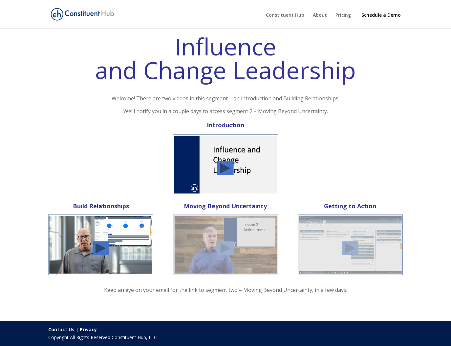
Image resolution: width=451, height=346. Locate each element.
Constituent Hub (285, 15)
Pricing (343, 15)
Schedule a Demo (381, 15)
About (320, 15)
